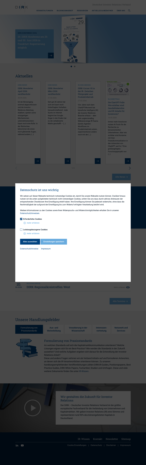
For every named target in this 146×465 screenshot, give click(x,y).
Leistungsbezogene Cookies (34, 229)
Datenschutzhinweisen (29, 213)
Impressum (46, 249)
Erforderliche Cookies (31, 219)
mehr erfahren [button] (31, 223)
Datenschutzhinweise (29, 249)
